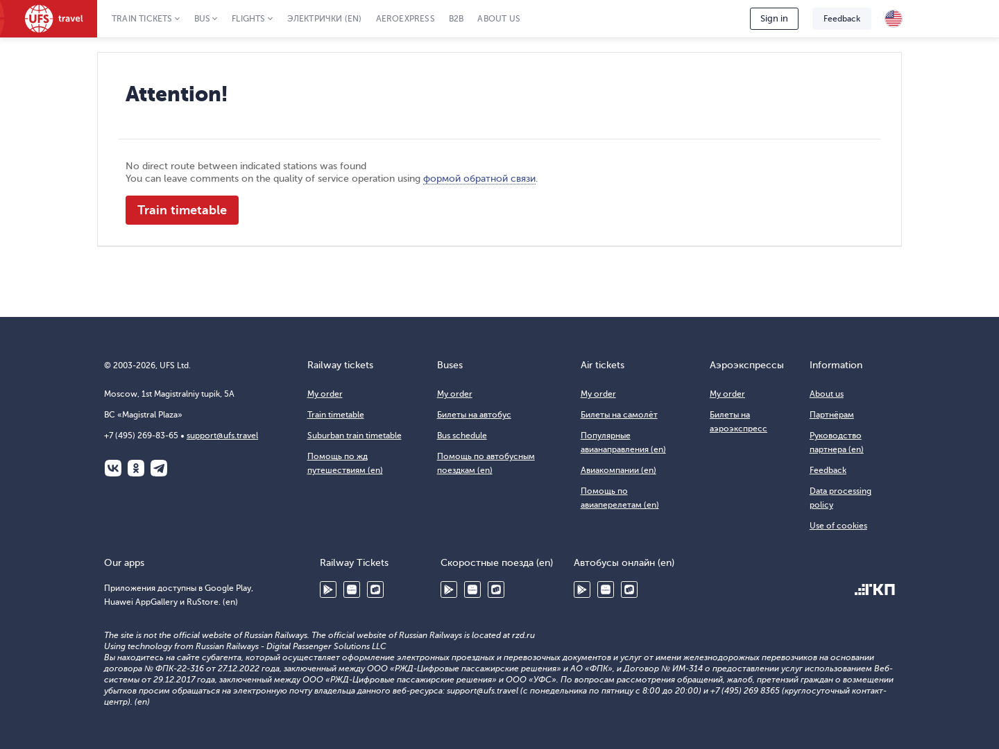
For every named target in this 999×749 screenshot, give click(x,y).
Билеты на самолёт (619, 415)
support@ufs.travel (222, 435)
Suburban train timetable (354, 435)
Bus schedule (462, 435)
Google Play (328, 589)
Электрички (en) (324, 19)
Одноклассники (136, 468)
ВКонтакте (113, 468)
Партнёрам (832, 415)
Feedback (841, 19)
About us (498, 19)
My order (325, 394)
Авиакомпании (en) (618, 470)
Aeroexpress (405, 19)
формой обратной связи (479, 178)
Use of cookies (838, 526)
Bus (202, 19)
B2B (456, 19)
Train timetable (182, 210)
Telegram (159, 468)
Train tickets (142, 19)
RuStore (375, 589)
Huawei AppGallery (351, 589)
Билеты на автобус (474, 415)
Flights (248, 19)
